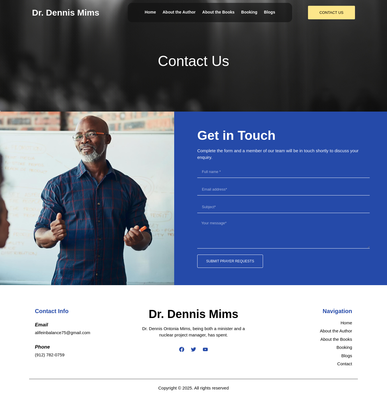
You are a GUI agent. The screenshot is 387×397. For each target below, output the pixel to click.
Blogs (269, 12)
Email (41, 325)
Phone (42, 347)
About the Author (179, 12)
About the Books (218, 12)
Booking (249, 12)
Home (150, 12)
